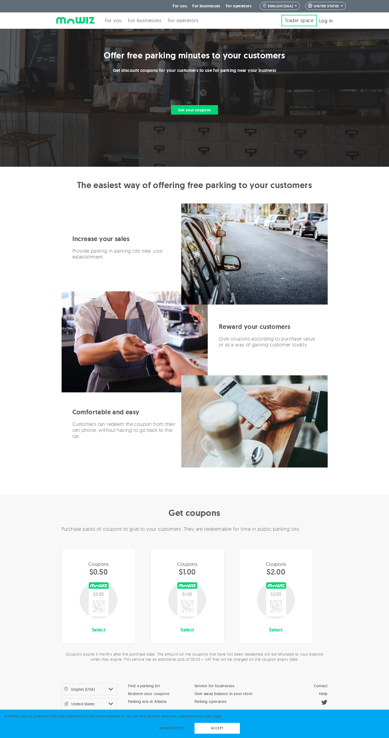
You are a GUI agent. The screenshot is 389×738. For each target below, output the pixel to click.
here (218, 716)
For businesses (206, 5)
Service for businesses (214, 685)
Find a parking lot (144, 685)
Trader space (299, 19)
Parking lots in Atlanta (147, 700)
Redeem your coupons (149, 692)
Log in (326, 20)
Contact (321, 685)
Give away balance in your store (223, 692)
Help (323, 692)
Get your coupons (194, 109)
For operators (238, 5)
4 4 (325, 5)
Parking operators (210, 700)
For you (180, 5)
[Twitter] (324, 702)
